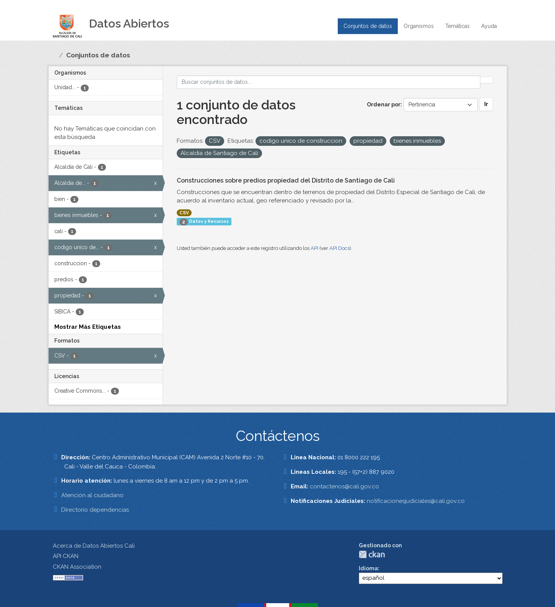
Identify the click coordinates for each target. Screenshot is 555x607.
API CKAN (65, 556)
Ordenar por (383, 104)
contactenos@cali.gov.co (344, 486)
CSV (184, 212)
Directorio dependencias (95, 509)
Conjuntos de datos (367, 26)
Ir (486, 104)
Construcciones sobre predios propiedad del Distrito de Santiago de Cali (286, 180)
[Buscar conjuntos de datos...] (328, 82)
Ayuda (489, 26)
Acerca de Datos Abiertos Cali (94, 545)
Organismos (419, 26)
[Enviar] (486, 80)
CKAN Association (77, 566)
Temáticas (457, 26)
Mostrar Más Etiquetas (87, 326)
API (314, 248)
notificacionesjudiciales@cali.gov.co (416, 501)
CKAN (372, 554)
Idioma (368, 568)
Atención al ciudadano (92, 495)
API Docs (339, 248)
